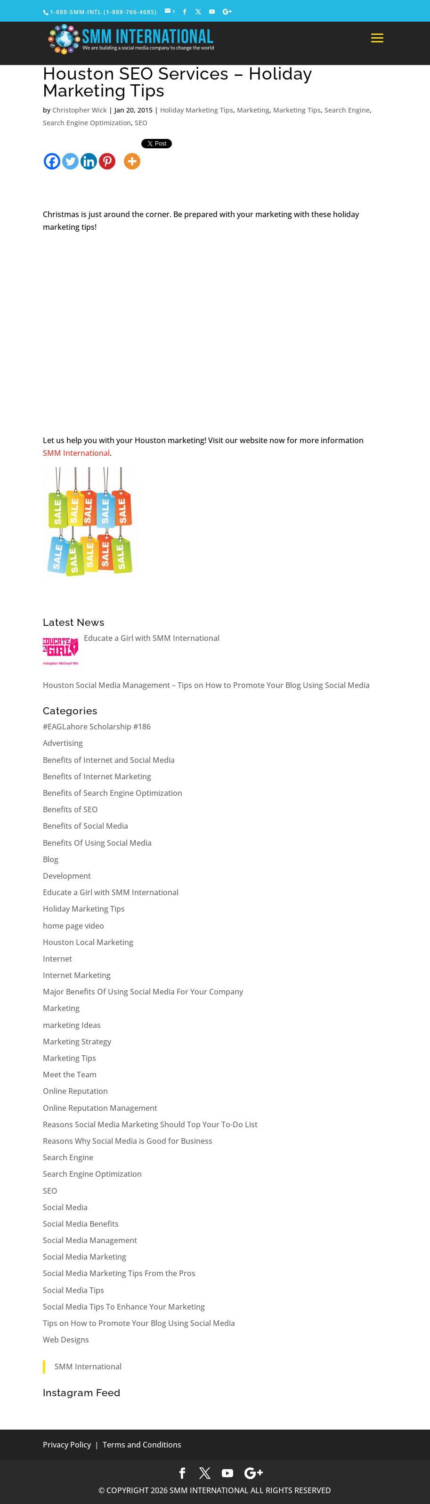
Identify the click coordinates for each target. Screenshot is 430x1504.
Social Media (65, 1207)
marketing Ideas (72, 1025)
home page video (73, 926)
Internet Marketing (77, 975)
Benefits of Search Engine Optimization (112, 793)
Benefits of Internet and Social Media (109, 760)
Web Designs (66, 1339)
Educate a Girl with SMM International (110, 892)
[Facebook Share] (118, 150)
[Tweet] (121, 150)
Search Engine (347, 109)
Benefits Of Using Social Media (97, 843)
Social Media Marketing (84, 1257)
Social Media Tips (73, 1290)
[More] (132, 154)
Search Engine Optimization (87, 122)
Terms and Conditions (142, 1444)
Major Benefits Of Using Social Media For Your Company (143, 991)
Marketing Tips (297, 109)
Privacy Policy (67, 1444)
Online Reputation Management (100, 1108)
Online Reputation (75, 1091)
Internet (57, 959)
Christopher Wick (79, 109)
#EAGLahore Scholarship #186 (97, 726)
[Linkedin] (89, 154)
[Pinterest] (107, 154)
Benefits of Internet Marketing (97, 776)
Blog (50, 859)
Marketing (253, 109)
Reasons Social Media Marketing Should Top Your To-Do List (150, 1124)
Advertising (63, 743)
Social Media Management (90, 1240)
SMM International (76, 453)
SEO (141, 122)
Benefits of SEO (70, 809)
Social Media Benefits (81, 1224)
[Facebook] (52, 154)
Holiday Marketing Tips (196, 109)
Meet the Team (70, 1074)
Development (67, 876)
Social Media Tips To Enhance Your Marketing (124, 1307)
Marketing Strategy (77, 1041)
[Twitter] (70, 154)
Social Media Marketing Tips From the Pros (119, 1273)
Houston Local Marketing (88, 942)
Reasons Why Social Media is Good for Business (127, 1141)
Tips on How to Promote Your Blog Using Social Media (139, 1323)
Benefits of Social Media (85, 826)
